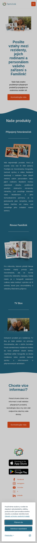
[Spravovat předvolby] (9, 535)
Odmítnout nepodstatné (18, 529)
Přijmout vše (18, 522)
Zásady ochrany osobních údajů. (17, 516)
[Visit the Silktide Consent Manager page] (30, 535)
